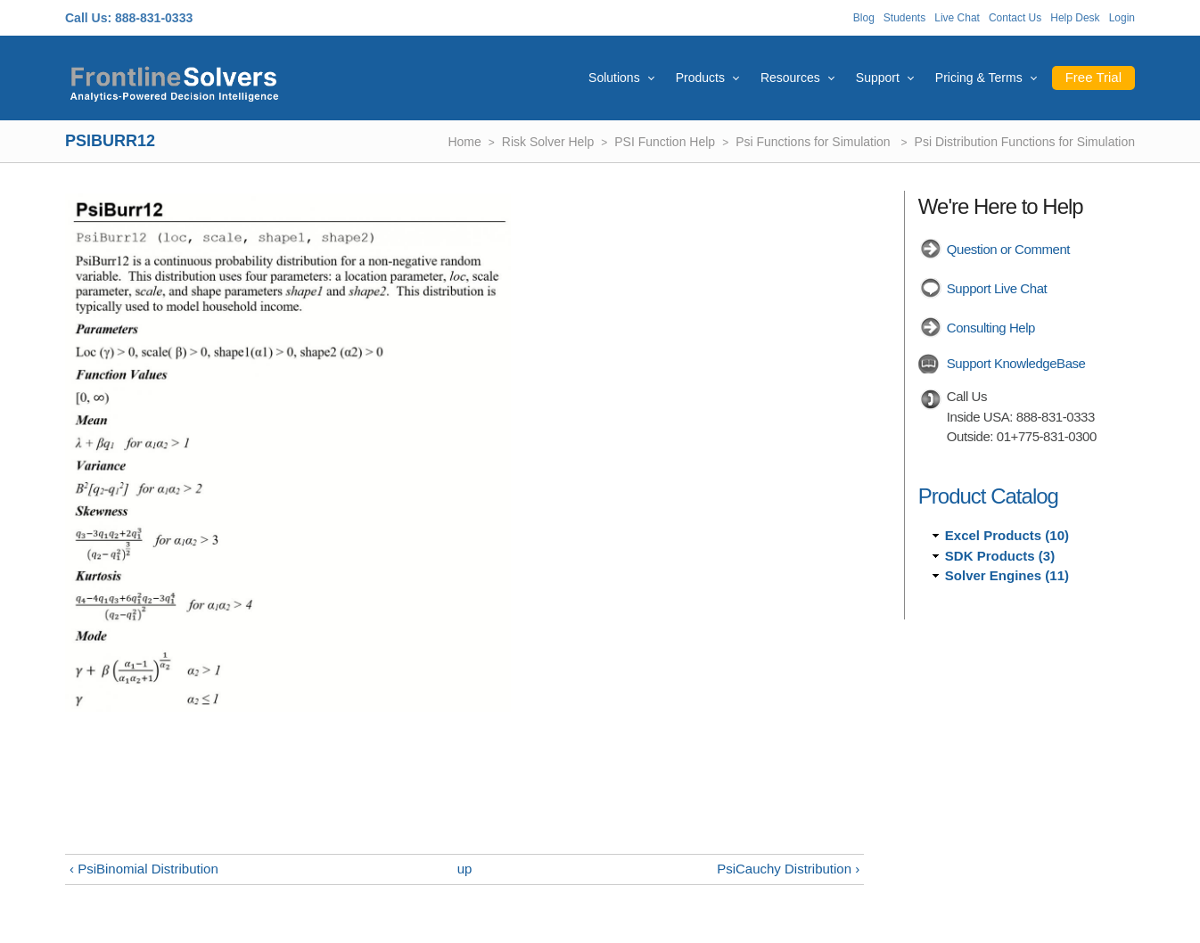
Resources (790, 77)
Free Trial (1093, 77)
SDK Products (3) (1000, 555)
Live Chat (957, 18)
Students (904, 18)
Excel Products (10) (1007, 535)
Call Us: (88, 18)
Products (700, 77)
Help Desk (1074, 18)
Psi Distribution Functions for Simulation (1025, 142)
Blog (864, 18)
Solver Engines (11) (1007, 575)
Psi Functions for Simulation (814, 142)
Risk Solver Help (548, 142)
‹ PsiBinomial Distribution (144, 868)
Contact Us (1015, 18)
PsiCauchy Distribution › (788, 868)
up (465, 868)
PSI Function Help (664, 142)
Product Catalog (988, 496)
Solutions (614, 77)
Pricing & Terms (979, 77)
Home (464, 142)
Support (878, 77)
